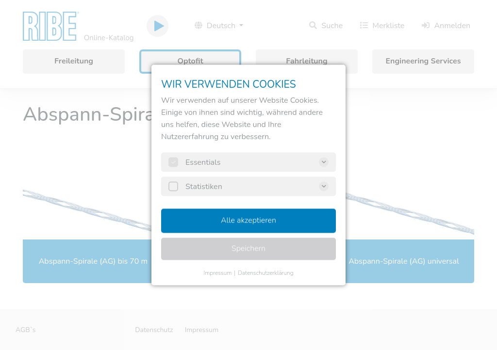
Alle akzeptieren (248, 220)
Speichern (248, 248)
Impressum (217, 273)
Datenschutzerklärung (265, 273)
